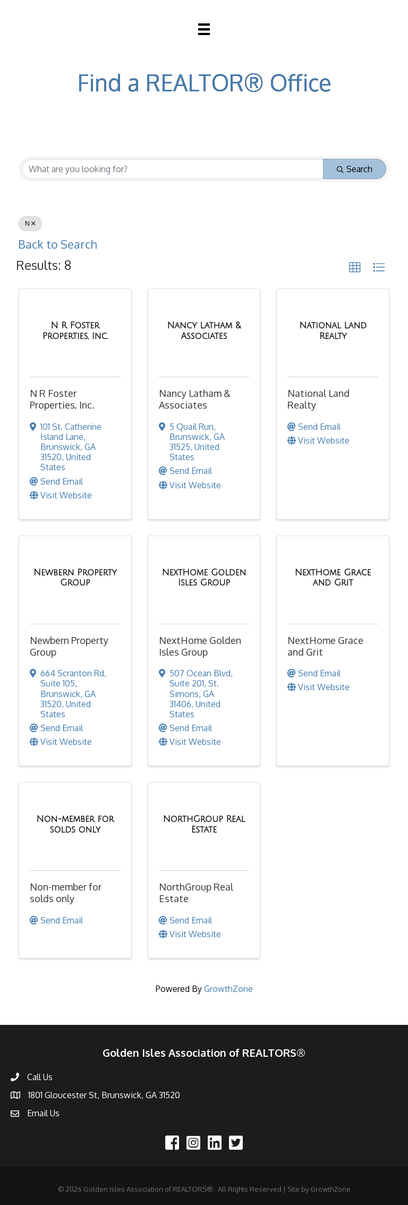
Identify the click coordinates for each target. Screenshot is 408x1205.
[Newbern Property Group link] (75, 577)
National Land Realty (318, 399)
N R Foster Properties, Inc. (62, 399)
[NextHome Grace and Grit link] (332, 577)
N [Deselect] (30, 223)
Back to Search (57, 244)
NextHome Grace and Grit (325, 646)
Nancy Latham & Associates (195, 399)
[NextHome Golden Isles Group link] (204, 577)
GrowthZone (228, 988)
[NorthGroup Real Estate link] (204, 824)
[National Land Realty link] (332, 330)
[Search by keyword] (173, 169)
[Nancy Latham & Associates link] (204, 330)
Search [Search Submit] (354, 169)
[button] (355, 267)
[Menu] (204, 29)
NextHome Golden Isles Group (200, 646)
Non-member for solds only (65, 892)
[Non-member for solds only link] (75, 824)
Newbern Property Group (69, 646)
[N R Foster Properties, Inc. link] (75, 330)
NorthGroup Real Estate (196, 892)
